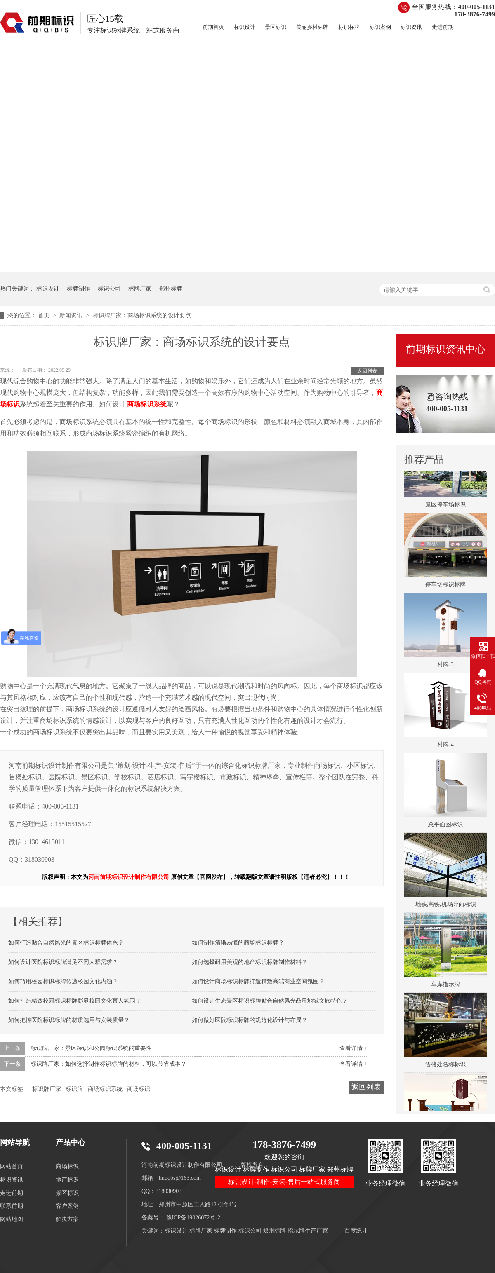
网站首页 (11, 1166)
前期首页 (213, 27)
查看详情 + (353, 1048)
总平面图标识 (445, 826)
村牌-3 (445, 666)
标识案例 (380, 27)
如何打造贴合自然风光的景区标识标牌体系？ (66, 943)
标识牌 (74, 1089)
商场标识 (138, 1089)
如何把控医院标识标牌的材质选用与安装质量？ (69, 1020)
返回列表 (367, 371)
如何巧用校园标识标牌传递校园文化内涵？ (63, 981)
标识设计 (244, 27)
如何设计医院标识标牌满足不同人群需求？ (63, 962)
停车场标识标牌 (445, 586)
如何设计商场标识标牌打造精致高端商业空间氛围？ (258, 981)
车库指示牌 (445, 986)
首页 (44, 315)
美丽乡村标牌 (312, 27)
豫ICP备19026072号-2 (193, 1217)
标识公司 (109, 289)
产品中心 (70, 1142)
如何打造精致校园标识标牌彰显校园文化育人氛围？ (74, 1001)
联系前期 (11, 1206)
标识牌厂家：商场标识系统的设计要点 (142, 315)
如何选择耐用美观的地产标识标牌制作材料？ (249, 962)
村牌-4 (445, 746)
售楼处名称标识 (445, 1066)
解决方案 (67, 1219)
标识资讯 (411, 27)
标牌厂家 (139, 289)
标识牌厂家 (46, 1089)
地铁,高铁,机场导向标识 (445, 906)
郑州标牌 (170, 289)
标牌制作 (78, 289)
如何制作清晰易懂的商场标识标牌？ (238, 943)
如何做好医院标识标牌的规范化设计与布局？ (249, 1020)
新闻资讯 (71, 315)
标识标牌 (349, 27)
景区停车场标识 (445, 506)
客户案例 (67, 1206)
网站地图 (11, 1219)
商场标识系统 (105, 1089)
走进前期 (442, 27)
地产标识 (67, 1180)
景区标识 (275, 27)
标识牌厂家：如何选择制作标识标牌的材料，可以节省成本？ (108, 1064)
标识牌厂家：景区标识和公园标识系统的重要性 (91, 1048)
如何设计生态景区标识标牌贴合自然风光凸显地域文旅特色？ (270, 1001)
